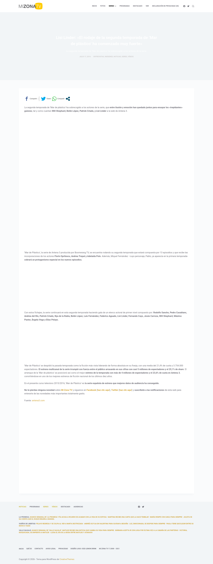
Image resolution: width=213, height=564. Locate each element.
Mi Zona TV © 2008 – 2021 (109, 549)
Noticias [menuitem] (22, 507)
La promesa (24, 517)
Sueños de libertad (27, 524)
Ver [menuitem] (147, 6)
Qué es (29, 549)
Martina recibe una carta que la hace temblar (128, 517)
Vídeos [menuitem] (54, 507)
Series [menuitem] (113, 6)
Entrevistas (98, 57)
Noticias (117, 57)
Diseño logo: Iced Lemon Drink (83, 549)
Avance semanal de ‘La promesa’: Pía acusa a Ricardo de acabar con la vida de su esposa (68, 517)
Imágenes (109, 57)
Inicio (21, 549)
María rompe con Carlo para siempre (166, 517)
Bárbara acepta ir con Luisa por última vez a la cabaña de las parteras (146, 530)
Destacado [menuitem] (137, 6)
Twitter (114, 390)
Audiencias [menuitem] (78, 507)
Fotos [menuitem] (102, 6)
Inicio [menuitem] (94, 6)
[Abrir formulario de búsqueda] (193, 6)
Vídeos (131, 57)
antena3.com (38, 400)
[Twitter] (188, 6)
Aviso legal (51, 549)
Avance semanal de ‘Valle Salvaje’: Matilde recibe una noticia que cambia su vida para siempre (73, 530)
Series (124, 57)
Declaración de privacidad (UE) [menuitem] (165, 6)
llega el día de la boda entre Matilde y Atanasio (72, 532)
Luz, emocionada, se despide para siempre (147, 524)
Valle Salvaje (25, 530)
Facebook (91, 390)
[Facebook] (184, 6)
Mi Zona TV (66, 390)
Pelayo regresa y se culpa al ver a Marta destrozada (59, 524)
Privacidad (63, 549)
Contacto (39, 549)
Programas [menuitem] (125, 6)
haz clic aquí (103, 390)
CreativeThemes (67, 559)
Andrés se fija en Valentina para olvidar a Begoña (106, 524)
